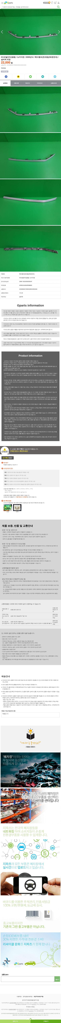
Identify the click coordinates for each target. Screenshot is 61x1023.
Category (2, 3)
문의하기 (34, 1004)
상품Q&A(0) (54, 83)
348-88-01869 (12, 1009)
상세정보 (5, 83)
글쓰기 (57, 979)
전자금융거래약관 (27, 996)
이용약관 (19, 996)
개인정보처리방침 (38, 996)
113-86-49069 (12, 1002)
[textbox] (30, 7)
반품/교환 (16, 83)
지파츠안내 (39, 83)
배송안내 (27, 83)
